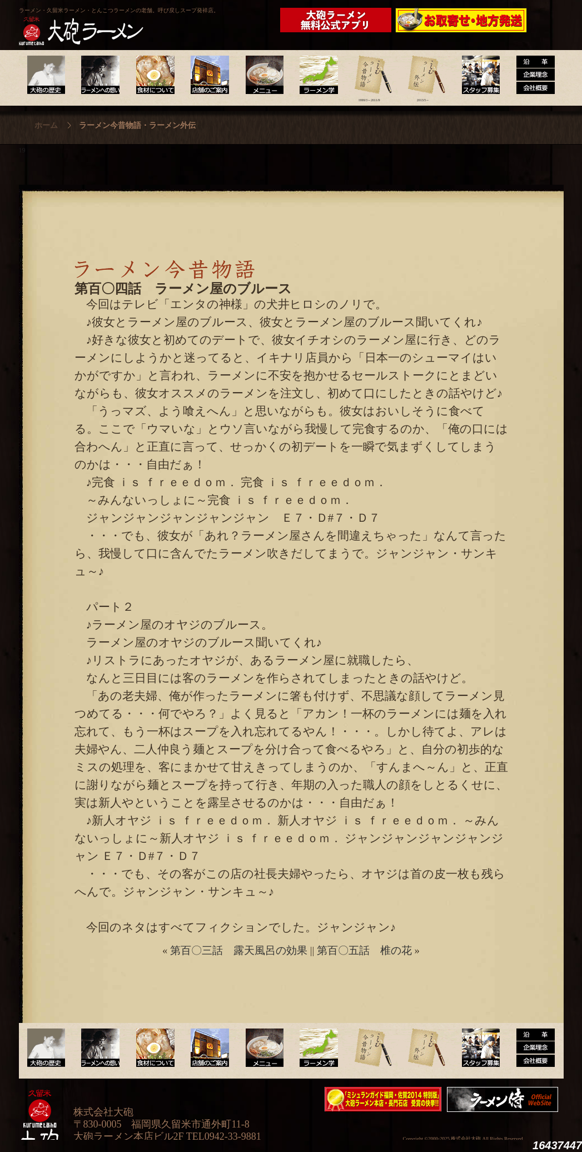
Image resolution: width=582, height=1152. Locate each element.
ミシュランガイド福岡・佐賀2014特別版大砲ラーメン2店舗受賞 (383, 1099)
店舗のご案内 (208, 75)
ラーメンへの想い (100, 75)
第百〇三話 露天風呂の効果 (238, 950)
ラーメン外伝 (423, 75)
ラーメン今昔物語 (369, 75)
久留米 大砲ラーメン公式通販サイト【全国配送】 (462, 20)
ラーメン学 (315, 75)
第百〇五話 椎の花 (364, 950)
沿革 (531, 75)
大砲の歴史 (46, 75)
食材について (154, 75)
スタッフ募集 (477, 75)
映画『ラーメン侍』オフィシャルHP (505, 1099)
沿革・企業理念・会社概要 (531, 1048)
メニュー (261, 75)
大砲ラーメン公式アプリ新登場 (338, 20)
